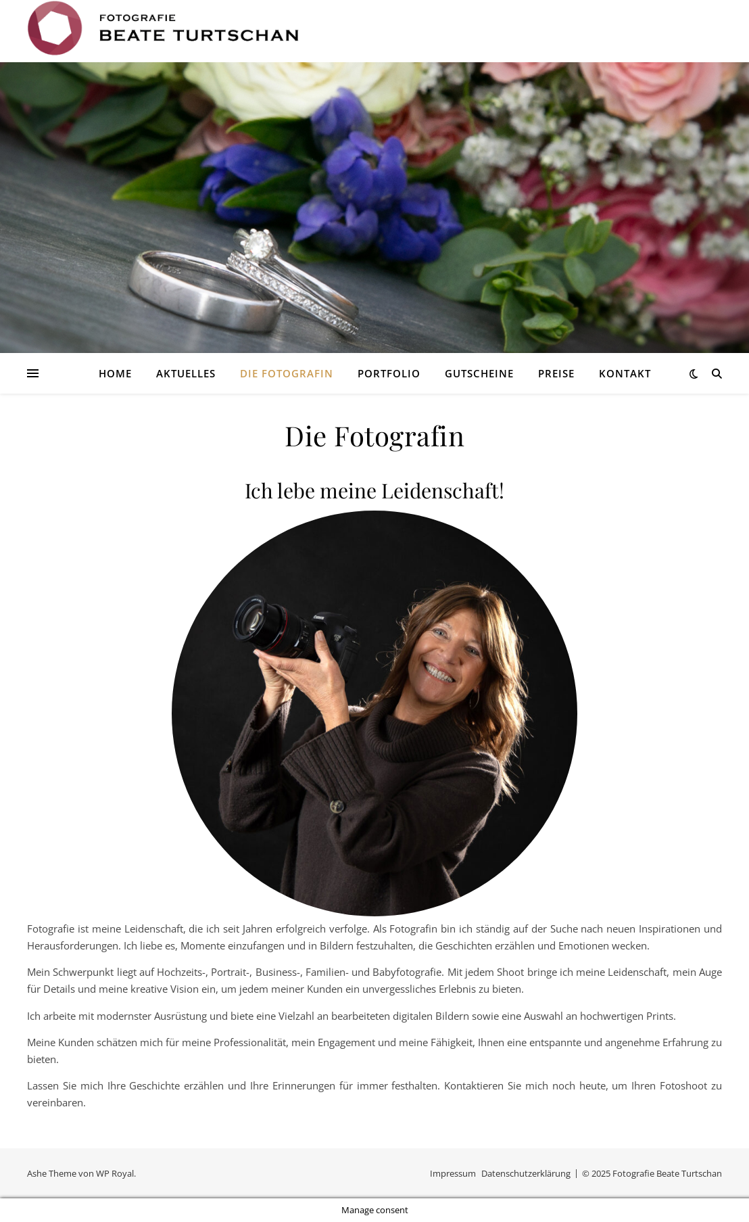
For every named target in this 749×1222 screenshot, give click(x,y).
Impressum (453, 1173)
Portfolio (389, 373)
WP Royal (115, 1173)
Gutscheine (479, 373)
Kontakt (625, 373)
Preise (556, 373)
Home (115, 373)
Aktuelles (186, 373)
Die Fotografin (286, 373)
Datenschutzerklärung (526, 1173)
